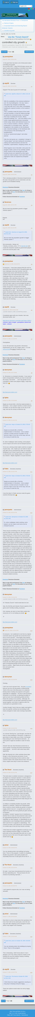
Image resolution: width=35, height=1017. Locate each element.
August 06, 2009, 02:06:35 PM (9, 59)
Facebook (22, 196)
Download (5, 187)
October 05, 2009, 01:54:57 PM (10, 471)
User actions (29, 51)
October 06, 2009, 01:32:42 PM (11, 630)
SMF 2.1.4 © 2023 (13, 1013)
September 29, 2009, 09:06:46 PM (12, 264)
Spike (6, 397)
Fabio (6, 468)
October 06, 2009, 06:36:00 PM (10, 885)
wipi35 (6, 83)
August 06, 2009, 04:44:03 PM (9, 174)
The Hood (7, 769)
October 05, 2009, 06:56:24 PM (10, 512)
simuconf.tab (6, 349)
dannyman (8, 370)
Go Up (3, 1000)
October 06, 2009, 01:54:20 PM (10, 679)
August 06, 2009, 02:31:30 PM (9, 86)
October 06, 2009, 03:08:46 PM (10, 847)
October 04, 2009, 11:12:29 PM (10, 338)
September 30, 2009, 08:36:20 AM (10, 309)
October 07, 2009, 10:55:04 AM (10, 936)
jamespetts (8, 171)
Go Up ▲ (23, 1011)
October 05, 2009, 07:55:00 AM (10, 400)
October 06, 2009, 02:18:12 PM (10, 772)
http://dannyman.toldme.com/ (10, 392)
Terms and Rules (16, 1011)
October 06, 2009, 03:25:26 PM (10, 867)
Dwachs (10, 28)
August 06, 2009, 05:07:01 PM (9, 204)
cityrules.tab (24, 246)
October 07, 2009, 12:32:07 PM (10, 972)
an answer (28, 686)
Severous (7, 202)
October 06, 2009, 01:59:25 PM (10, 728)
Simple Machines (22, 1013)
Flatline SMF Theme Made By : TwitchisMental (17, 1015)
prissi (6, 845)
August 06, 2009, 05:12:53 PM (9, 227)
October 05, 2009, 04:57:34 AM (10, 372)
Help (11, 1011)
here (23, 190)
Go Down (4, 51)
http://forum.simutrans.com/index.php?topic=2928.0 (17, 320)
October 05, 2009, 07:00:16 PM (10, 597)
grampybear (8, 56)
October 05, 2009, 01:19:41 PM (10, 420)
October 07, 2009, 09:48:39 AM (10, 916)
